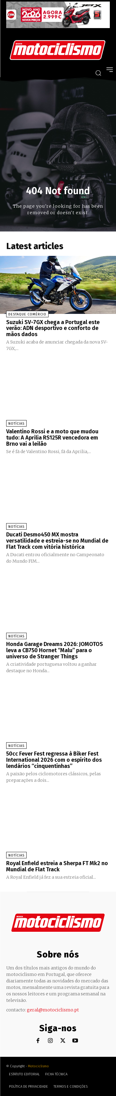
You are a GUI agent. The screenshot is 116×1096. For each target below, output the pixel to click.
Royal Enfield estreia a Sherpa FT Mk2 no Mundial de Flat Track (57, 866)
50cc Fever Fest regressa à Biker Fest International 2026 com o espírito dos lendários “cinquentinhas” (54, 759)
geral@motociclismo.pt (53, 1010)
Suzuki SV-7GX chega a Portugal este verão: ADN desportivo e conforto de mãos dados (53, 328)
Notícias (16, 424)
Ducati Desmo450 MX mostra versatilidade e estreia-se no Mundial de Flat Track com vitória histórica (57, 540)
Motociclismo (38, 1066)
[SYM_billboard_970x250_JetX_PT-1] (58, 26)
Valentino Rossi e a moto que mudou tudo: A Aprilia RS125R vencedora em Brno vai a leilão (52, 437)
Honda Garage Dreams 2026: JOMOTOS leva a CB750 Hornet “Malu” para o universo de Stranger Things (54, 650)
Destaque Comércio (27, 314)
